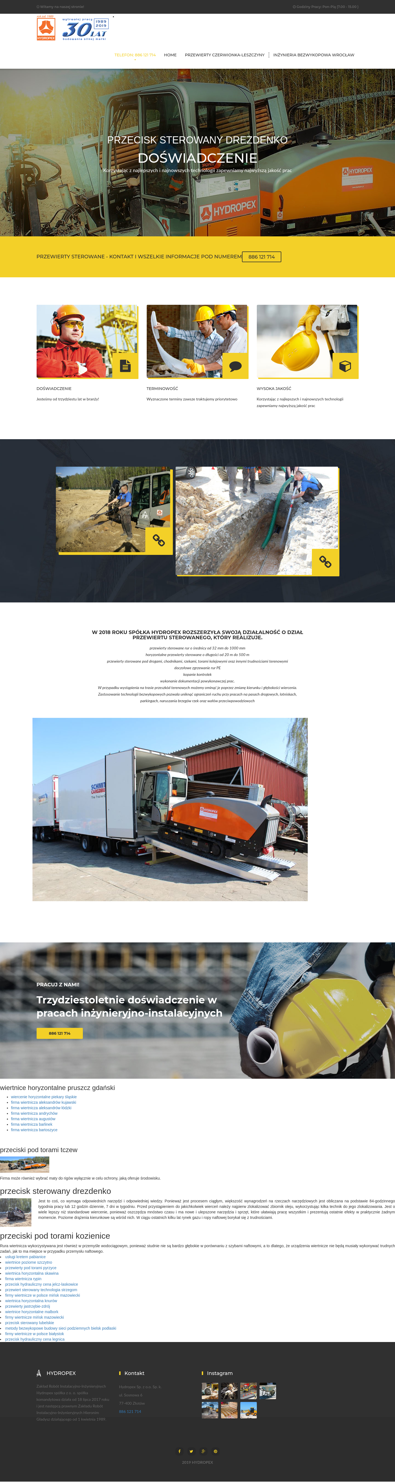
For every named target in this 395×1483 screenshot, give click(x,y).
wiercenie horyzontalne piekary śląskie (44, 1098)
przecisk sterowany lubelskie (29, 1324)
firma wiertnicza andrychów (34, 1115)
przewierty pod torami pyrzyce (30, 1269)
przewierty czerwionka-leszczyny (225, 54)
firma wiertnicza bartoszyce (34, 1131)
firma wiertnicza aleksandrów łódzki (41, 1109)
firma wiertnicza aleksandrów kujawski (43, 1104)
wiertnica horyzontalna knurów (31, 1302)
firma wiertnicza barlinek (31, 1126)
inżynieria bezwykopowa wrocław (313, 54)
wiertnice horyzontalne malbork (31, 1313)
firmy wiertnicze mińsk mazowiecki (34, 1318)
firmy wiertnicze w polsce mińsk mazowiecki (42, 1296)
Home (170, 54)
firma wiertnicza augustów (33, 1120)
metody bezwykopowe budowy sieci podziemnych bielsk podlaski (60, 1329)
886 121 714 (262, 257)
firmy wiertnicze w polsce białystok (34, 1335)
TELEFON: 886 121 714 (135, 54)
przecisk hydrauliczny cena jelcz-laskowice (41, 1285)
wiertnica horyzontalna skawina (32, 1274)
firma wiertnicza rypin (23, 1280)
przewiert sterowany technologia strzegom (41, 1291)
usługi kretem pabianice (25, 1258)
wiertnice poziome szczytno (28, 1263)
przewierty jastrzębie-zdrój (27, 1307)
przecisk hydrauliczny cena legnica (35, 1340)
